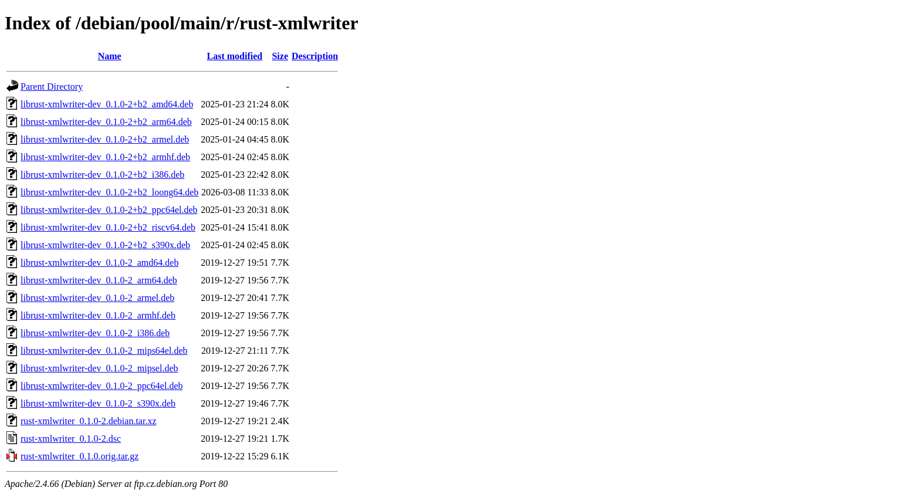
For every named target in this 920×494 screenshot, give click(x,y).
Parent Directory (52, 87)
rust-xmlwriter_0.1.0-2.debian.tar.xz (89, 421)
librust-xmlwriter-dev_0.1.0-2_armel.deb (97, 298)
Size (280, 56)
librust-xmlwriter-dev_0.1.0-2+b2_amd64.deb (107, 104)
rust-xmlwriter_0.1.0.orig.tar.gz (79, 456)
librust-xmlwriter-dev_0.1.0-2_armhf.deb (98, 315)
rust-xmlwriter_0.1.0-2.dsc (71, 439)
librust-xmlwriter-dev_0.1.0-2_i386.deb (95, 333)
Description (315, 56)
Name (109, 56)
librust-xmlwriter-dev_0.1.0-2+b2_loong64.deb (109, 192)
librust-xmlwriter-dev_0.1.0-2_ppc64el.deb (102, 386)
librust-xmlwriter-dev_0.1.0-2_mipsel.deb (99, 368)
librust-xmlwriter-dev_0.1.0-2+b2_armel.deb (105, 139)
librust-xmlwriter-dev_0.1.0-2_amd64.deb (99, 263)
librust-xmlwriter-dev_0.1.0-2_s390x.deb (98, 403)
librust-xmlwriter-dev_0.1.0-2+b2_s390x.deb (105, 245)
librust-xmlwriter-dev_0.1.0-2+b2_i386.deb (102, 175)
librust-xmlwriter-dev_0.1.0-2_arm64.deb (99, 280)
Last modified (235, 56)
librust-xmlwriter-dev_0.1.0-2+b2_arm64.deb (106, 122)
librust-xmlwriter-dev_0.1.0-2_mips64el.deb (104, 351)
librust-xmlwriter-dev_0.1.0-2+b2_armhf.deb (105, 157)
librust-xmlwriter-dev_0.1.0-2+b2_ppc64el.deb (109, 210)
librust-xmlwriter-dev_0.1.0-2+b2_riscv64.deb (108, 227)
